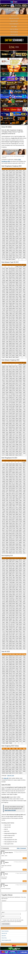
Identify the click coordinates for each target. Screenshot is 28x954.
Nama (3, 914)
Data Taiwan (14, 26)
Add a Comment (21, 848)
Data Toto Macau (14, 29)
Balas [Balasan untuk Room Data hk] (24, 858)
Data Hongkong (14, 32)
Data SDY (4, 937)
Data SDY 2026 (14, 34)
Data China (4, 939)
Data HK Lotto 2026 (14, 18)
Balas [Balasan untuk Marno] (24, 869)
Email (3, 917)
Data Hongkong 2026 (6, 942)
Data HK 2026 (14, 15)
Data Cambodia (5, 932)
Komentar (4, 900)
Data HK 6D (4, 935)
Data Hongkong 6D (14, 24)
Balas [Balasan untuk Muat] (24, 881)
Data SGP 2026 (14, 21)
